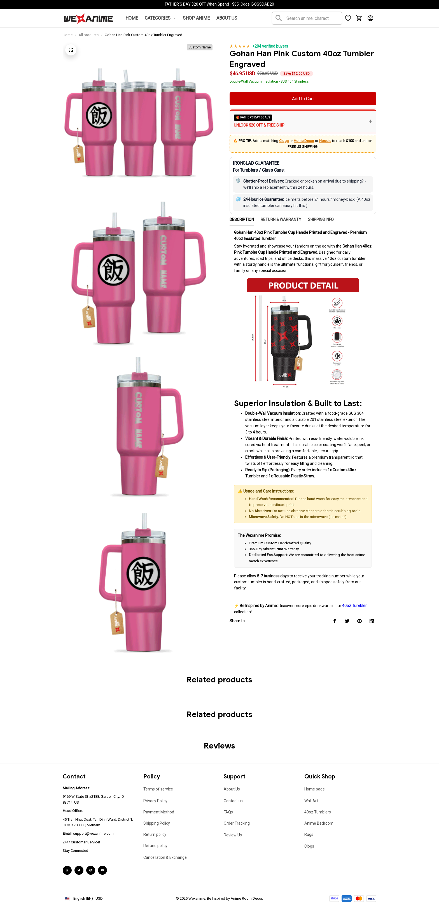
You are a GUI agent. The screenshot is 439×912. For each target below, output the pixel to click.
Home (68, 35)
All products (89, 35)
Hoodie (325, 141)
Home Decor (304, 141)
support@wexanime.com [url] (93, 833)
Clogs (284, 141)
